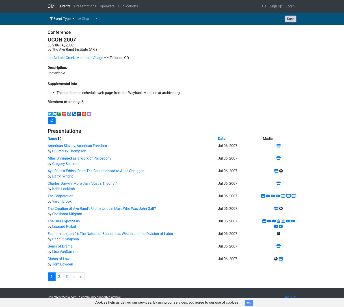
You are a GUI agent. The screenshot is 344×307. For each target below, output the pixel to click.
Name (52, 138)
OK (249, 302)
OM (51, 6)
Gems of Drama (60, 246)
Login (290, 6)
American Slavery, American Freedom (77, 146)
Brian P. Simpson (65, 239)
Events (65, 6)
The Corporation (61, 196)
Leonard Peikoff (65, 226)
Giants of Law (59, 259)
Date (221, 138)
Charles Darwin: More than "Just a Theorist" (82, 183)
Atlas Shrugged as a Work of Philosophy (79, 158)
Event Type (61, 19)
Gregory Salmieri (65, 164)
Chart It (86, 19)
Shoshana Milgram (67, 214)
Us (264, 6)
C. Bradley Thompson (69, 151)
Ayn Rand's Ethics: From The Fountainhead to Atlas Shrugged (96, 171)
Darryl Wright (62, 176)
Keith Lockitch (63, 189)
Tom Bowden (62, 264)
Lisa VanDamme (65, 252)
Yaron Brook (62, 201)
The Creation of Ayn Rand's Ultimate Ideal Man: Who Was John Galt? (102, 208)
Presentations (85, 6)
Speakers (107, 6)
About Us (290, 297)
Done (290, 19)
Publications (128, 6)
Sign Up (276, 6)
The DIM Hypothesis (64, 221)
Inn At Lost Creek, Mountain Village (75, 58)
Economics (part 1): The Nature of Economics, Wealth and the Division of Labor (110, 234)
